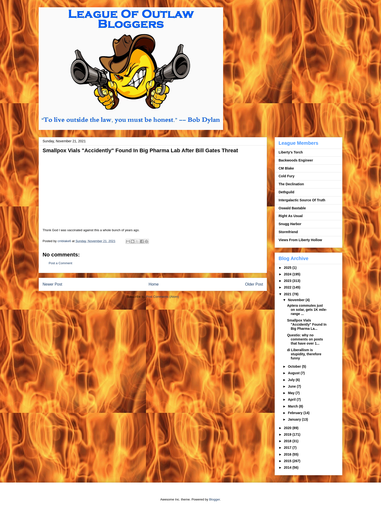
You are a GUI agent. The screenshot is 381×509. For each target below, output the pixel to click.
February (295, 413)
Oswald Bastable (292, 208)
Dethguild (286, 192)
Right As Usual (291, 216)
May (291, 393)
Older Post (254, 284)
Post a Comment (60, 263)
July (292, 380)
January (295, 419)
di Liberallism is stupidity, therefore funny (304, 354)
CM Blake (286, 168)
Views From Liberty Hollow (300, 240)
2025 (288, 268)
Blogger (214, 499)
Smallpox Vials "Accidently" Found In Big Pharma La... (307, 324)
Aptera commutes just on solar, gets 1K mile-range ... (307, 310)
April (292, 399)
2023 (288, 281)
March (293, 406)
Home (154, 284)
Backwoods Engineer (296, 160)
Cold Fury (286, 176)
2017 (288, 448)
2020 (288, 428)
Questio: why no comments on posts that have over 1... (305, 339)
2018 (288, 441)
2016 (288, 454)
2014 (288, 467)
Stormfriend (288, 232)
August (294, 373)
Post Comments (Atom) (162, 296)
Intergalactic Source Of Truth (302, 200)
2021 (288, 294)
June (292, 386)
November (296, 300)
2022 (288, 287)
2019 (288, 434)
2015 (288, 461)
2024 (288, 274)
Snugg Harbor (290, 224)
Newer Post (52, 284)
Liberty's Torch (291, 152)
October (295, 366)
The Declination (291, 184)
